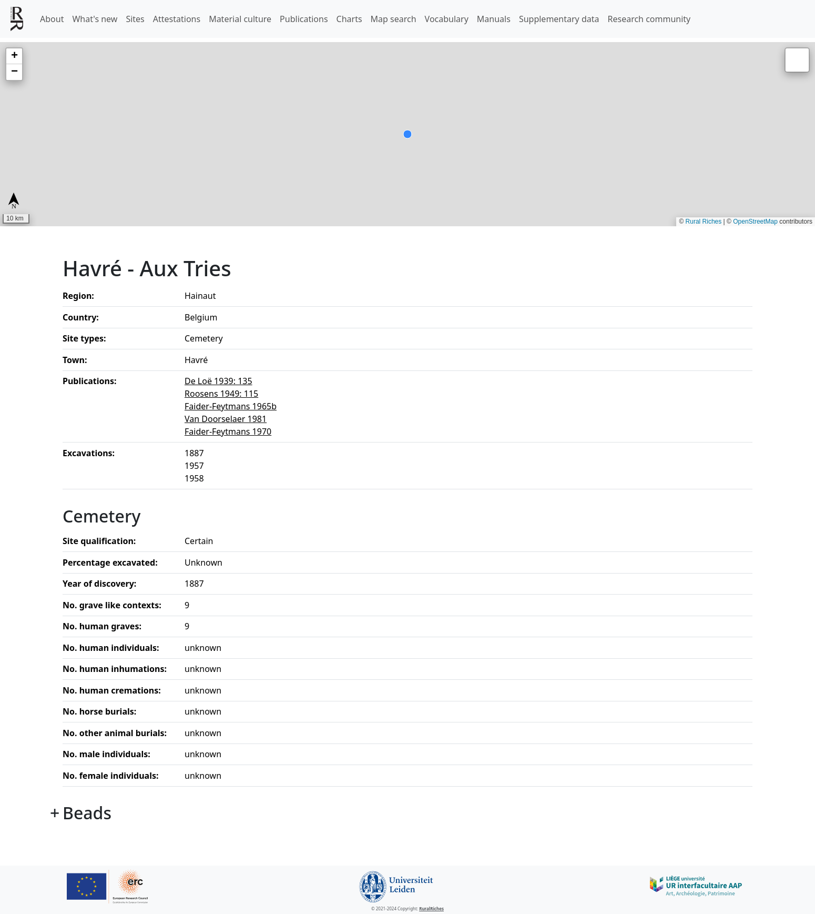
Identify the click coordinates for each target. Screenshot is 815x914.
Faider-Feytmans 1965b (231, 406)
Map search (393, 19)
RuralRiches (431, 908)
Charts (349, 19)
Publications (304, 19)
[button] (14, 56)
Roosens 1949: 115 (221, 393)
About (52, 19)
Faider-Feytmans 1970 (228, 431)
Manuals (494, 19)
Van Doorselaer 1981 (226, 419)
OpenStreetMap (755, 221)
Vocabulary (446, 19)
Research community (649, 19)
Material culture (240, 19)
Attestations (176, 19)
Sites (135, 19)
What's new (94, 19)
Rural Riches (704, 221)
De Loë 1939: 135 (218, 381)
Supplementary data (559, 19)
